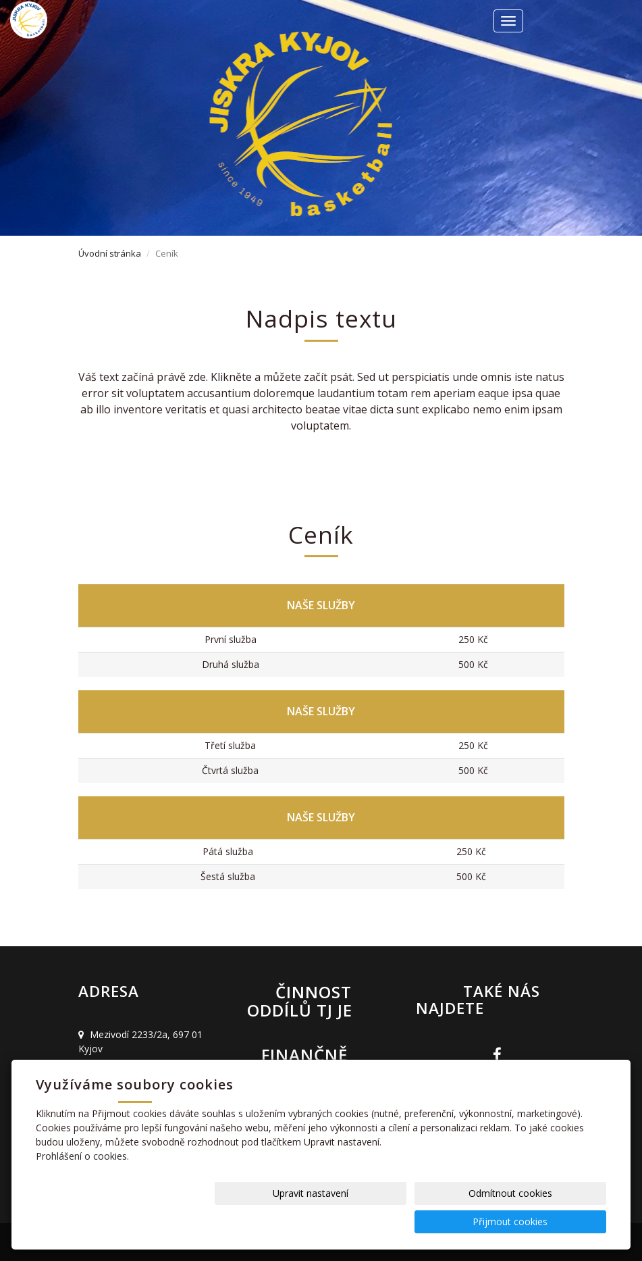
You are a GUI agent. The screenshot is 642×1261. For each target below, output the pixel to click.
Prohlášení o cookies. (82, 1184)
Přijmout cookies (554, 1221)
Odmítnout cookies (443, 1221)
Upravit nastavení (332, 1221)
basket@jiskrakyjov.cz (141, 1083)
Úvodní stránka (109, 253)
